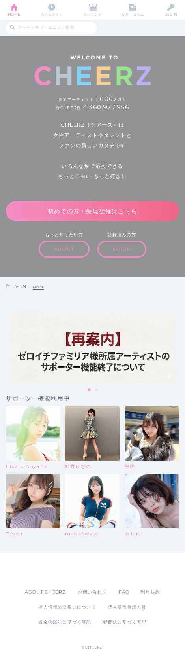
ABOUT (64, 249)
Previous (8, 347)
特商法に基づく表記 (125, 622)
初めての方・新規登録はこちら (92, 211)
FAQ (124, 592)
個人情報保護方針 (127, 607)
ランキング (92, 14)
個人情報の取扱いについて (67, 607)
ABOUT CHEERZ (45, 592)
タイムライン (52, 14)
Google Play (113, 570)
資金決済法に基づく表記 (64, 622)
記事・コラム (133, 14)
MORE (38, 287)
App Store (71, 570)
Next (177, 347)
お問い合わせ (92, 592)
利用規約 (150, 592)
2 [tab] (97, 390)
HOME (14, 14)
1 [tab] (90, 390)
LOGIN (170, 14)
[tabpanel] (92, 347)
